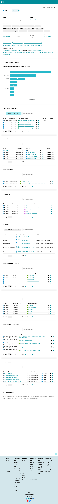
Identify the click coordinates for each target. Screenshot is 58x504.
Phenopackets (33, 479)
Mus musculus (33, 20)
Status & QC (17, 470)
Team (7, 463)
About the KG (17, 482)
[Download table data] (33, 131)
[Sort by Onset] (54, 118)
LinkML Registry (40, 474)
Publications (9, 469)
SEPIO (23, 477)
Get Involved (48, 460)
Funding (8, 471)
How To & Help (17, 473)
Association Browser (17, 489)
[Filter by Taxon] (12, 230)
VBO (23, 473)
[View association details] (38, 120)
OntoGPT (32, 475)
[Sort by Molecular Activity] (36, 273)
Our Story (8, 460)
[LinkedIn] (33, 499)
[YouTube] (28, 501)
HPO (23, 467)
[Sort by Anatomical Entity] (34, 203)
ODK (31, 473)
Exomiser (32, 462)
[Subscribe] (24, 499)
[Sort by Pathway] (25, 179)
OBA (23, 471)
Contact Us (9, 467)
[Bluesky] (30, 501)
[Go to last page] (28, 131)
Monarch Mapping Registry (40, 466)
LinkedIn (48, 467)
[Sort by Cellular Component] (38, 303)
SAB (7, 465)
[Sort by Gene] (6, 118)
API (15, 464)
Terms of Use (17, 478)
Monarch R (17, 468)
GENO (23, 475)
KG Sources (17, 484)
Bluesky (47, 471)
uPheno (23, 465)
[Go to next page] (26, 131)
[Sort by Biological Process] (28, 334)
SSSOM (31, 468)
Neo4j (16, 466)
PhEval (31, 464)
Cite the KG (17, 480)
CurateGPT (32, 477)
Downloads (16, 462)
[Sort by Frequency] (48, 118)
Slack (47, 463)
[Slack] (26, 499)
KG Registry (40, 471)
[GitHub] (31, 499)
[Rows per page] (10, 131)
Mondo (23, 460)
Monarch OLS (41, 462)
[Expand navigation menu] (56, 2)
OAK (31, 470)
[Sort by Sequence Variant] (13, 371)
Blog (47, 465)
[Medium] (29, 499)
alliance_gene (47, 36)
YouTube (48, 469)
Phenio (23, 469)
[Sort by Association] (16, 118)
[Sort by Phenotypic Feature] (28, 118)
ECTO (23, 479)
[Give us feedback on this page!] (56, 454)
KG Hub (39, 469)
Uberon (23, 463)
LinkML (31, 466)
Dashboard (16, 486)
